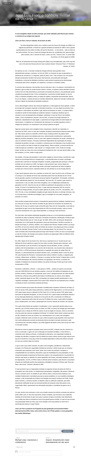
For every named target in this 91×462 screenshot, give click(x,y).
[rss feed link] (75, 445)
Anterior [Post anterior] (17, 435)
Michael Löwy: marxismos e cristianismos (26, 439)
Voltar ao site (6, 3)
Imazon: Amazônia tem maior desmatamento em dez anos (58, 439)
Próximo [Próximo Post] (48, 435)
